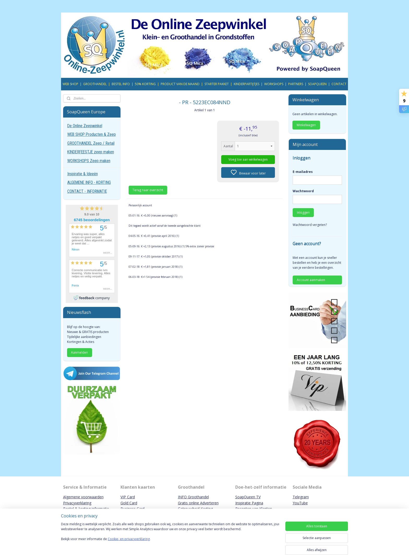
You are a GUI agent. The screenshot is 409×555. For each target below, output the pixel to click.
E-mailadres (303, 172)
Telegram (301, 496)
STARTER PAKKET (216, 84)
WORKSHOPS (273, 84)
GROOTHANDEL (95, 84)
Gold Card (129, 502)
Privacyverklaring (77, 502)
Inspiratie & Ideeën (82, 173)
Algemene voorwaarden (83, 496)
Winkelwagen (306, 125)
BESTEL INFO (121, 84)
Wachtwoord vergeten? (310, 225)
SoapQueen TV (248, 496)
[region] (170, 537)
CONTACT (339, 84)
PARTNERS (295, 84)
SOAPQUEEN (317, 84)
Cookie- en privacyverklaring (129, 544)
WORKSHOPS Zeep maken (88, 160)
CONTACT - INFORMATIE (87, 191)
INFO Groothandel (193, 496)
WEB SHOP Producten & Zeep (91, 134)
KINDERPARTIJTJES (246, 84)
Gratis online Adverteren (198, 502)
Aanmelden (79, 352)
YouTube (300, 502)
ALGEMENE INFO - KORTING (89, 182)
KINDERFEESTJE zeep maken (90, 151)
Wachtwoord (303, 191)
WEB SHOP (70, 84)
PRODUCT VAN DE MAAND (180, 84)
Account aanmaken (311, 280)
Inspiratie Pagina (249, 502)
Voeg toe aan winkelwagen (248, 159)
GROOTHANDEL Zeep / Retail (91, 143)
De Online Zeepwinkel (84, 125)
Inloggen (303, 212)
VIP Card (128, 496)
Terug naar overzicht (148, 190)
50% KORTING (145, 84)
